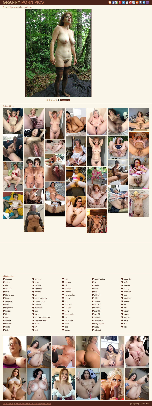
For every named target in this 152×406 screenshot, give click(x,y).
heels (65, 311)
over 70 (96, 314)
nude (95, 289)
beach (6, 298)
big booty (7, 308)
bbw (6, 292)
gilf (64, 285)
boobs (6, 327)
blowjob (7, 324)
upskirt (125, 311)
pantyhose (97, 320)
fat (34, 327)
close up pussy (39, 298)
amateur (7, 279)
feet (35, 330)
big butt (36, 285)
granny (66, 298)
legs (65, 327)
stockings (126, 298)
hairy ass (67, 305)
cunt (35, 311)
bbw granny (9, 295)
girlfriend (67, 289)
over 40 (96, 305)
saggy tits (126, 279)
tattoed (125, 301)
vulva (124, 320)
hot (64, 317)
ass (5, 285)
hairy (65, 301)
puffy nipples (98, 324)
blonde (7, 320)
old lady (96, 295)
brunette (37, 279)
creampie (37, 308)
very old (125, 317)
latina (65, 324)
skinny (125, 289)
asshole (7, 289)
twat (124, 308)
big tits (6, 311)
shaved (125, 285)
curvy (35, 314)
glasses (66, 292)
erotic (35, 324)
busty (35, 282)
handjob (66, 308)
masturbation (98, 279)
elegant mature (39, 320)
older (95, 298)
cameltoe (37, 289)
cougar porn (38, 301)
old (94, 292)
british (6, 330)
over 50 (96, 308)
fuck (65, 279)
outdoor (96, 301)
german (66, 282)
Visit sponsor (65, 100)
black (6, 317)
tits (123, 305)
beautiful (7, 301)
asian (6, 282)
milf (94, 282)
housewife (67, 320)
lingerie (66, 330)
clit (34, 295)
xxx (123, 327)
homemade (68, 314)
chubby (36, 292)
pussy (95, 327)
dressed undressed (41, 317)
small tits (126, 292)
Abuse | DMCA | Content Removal (15, 404)
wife (124, 324)
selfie (124, 282)
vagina (125, 314)
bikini (6, 314)
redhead (96, 330)
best (6, 305)
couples (36, 305)
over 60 (96, 311)
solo (124, 295)
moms (95, 285)
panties (96, 317)
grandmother (68, 295)
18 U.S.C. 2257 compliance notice (39, 404)
